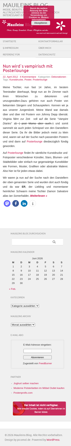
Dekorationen (58, 76)
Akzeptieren (40, 23)
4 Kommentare (28, 76)
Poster (27, 79)
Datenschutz (46, 54)
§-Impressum (10, 48)
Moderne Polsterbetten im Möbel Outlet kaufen (39, 388)
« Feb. (12, 289)
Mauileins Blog (25, 5)
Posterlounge (40, 79)
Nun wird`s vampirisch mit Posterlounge (28, 68)
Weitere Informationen (40, 18)
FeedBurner (45, 363)
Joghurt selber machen (26, 383)
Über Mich (44, 48)
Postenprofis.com (23, 392)
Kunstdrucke (16, 79)
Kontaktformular (50, 41)
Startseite (9, 41)
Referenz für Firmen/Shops (11, 57)
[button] (7, 203)
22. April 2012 (10, 76)
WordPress (53, 439)
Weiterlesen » (38, 195)
